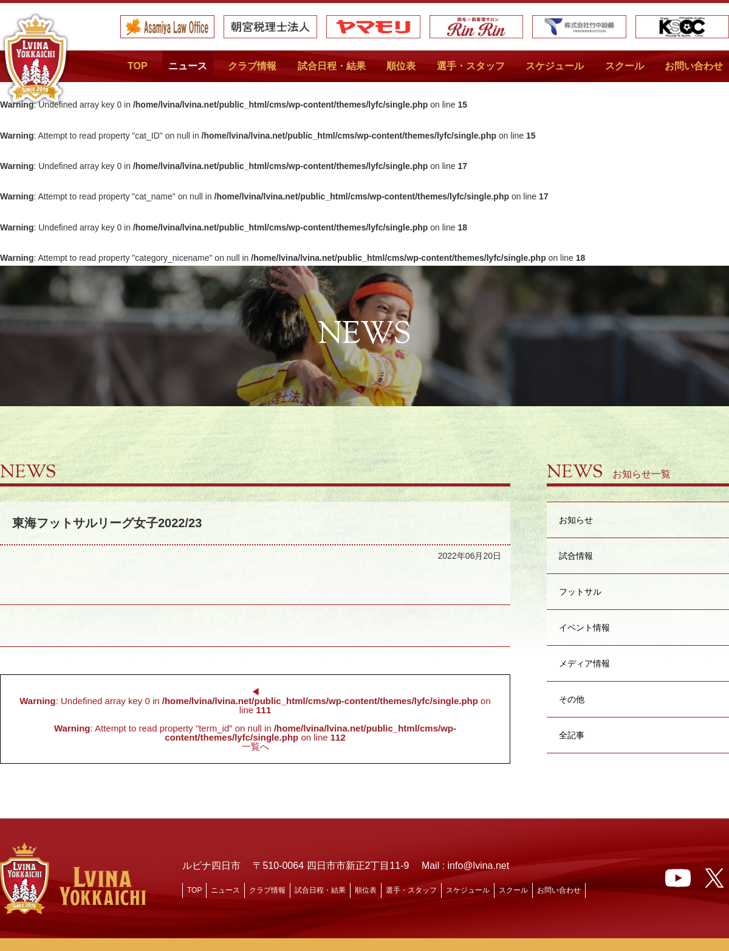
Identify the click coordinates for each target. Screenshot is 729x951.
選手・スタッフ (471, 66)
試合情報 (576, 555)
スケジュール (554, 66)
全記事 (571, 735)
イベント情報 (584, 627)
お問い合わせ (694, 66)
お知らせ (576, 519)
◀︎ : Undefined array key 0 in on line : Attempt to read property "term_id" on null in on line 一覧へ (254, 719)
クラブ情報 (252, 66)
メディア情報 (584, 663)
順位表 (401, 66)
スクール (624, 66)
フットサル (580, 591)
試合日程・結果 (332, 66)
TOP (138, 66)
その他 (571, 699)
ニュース (187, 66)
